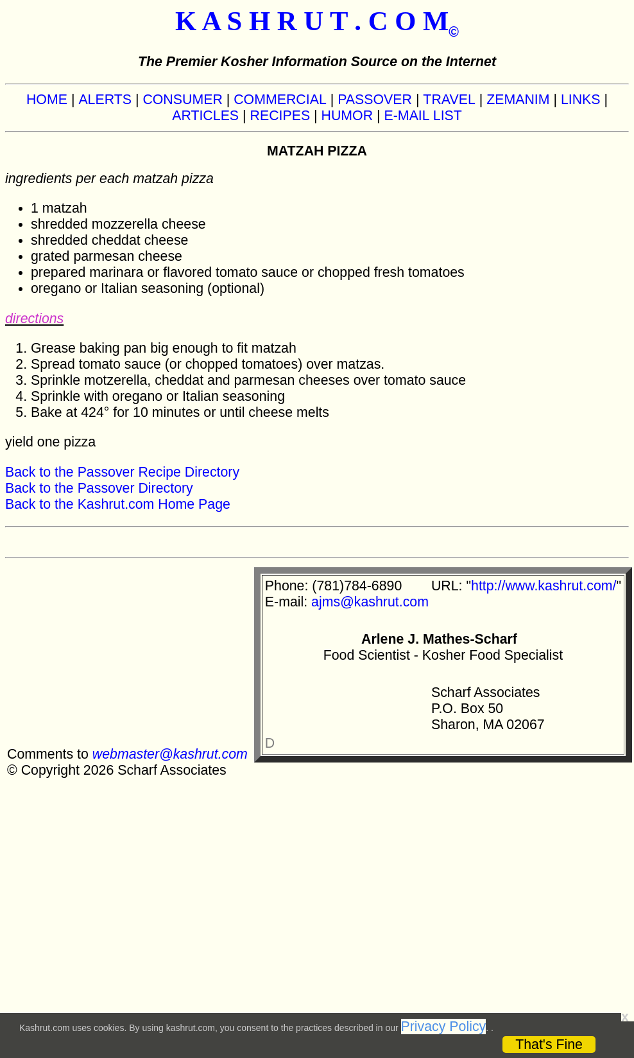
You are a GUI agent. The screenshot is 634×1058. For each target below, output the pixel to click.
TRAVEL (449, 99)
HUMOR (347, 115)
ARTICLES (205, 115)
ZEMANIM (517, 99)
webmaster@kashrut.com (170, 754)
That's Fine (549, 1044)
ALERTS (105, 99)
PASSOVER (375, 99)
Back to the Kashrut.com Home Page (117, 504)
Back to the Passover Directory (99, 488)
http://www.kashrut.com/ (543, 586)
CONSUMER (182, 99)
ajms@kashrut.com (370, 602)
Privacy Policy (443, 1026)
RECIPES (280, 115)
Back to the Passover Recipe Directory (122, 472)
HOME (46, 99)
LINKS (581, 99)
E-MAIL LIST (423, 115)
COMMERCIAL (280, 99)
